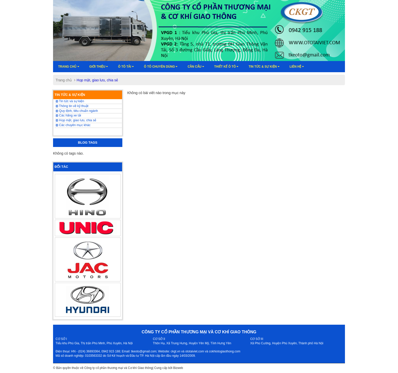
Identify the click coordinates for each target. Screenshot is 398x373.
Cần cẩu (196, 66)
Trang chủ (68, 66)
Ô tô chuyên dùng (160, 66)
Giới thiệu (98, 66)
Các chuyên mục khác (73, 125)
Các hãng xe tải (68, 115)
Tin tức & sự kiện (263, 66)
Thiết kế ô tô (226, 66)
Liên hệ (297, 66)
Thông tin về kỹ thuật (72, 106)
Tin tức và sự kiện (70, 101)
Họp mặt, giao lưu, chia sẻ (76, 120)
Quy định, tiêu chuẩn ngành (77, 111)
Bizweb (178, 368)
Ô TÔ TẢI (126, 66)
